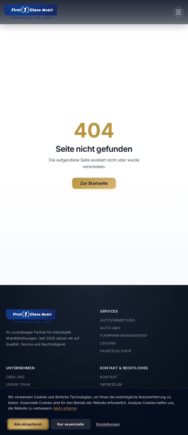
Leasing (108, 343)
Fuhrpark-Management (124, 335)
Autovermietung (117, 320)
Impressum (111, 384)
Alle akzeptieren (28, 424)
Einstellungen (108, 424)
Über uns (15, 377)
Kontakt (109, 377)
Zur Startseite (94, 183)
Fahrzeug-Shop (115, 351)
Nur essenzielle (70, 424)
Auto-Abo (110, 328)
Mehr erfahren (65, 408)
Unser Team (18, 384)
